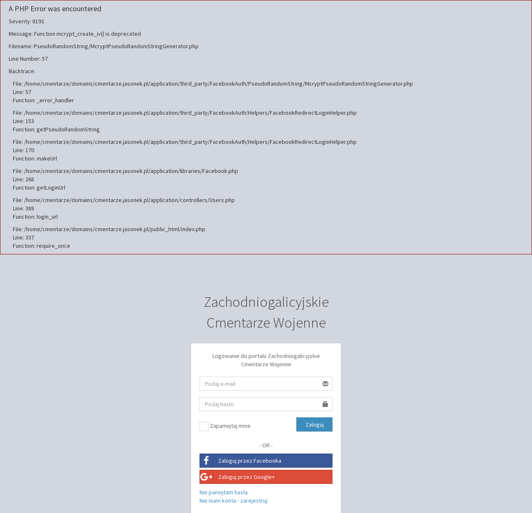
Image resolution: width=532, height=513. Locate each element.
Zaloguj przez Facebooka (240, 460)
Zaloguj (314, 424)
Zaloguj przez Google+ (237, 476)
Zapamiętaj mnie (225, 426)
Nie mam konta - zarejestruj (233, 500)
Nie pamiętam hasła (224, 492)
